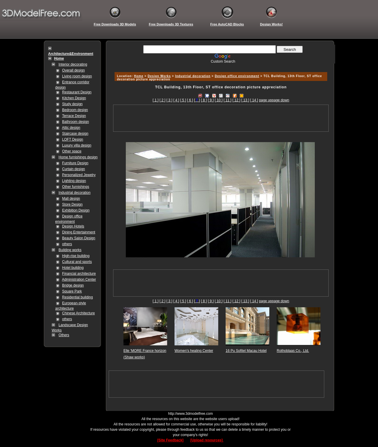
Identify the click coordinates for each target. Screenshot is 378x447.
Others (63, 335)
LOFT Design (72, 139)
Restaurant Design (76, 92)
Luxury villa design (76, 145)
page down (280, 100)
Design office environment (237, 76)
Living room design (77, 76)
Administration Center (79, 279)
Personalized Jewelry (78, 175)
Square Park (72, 291)
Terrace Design (74, 116)
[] (197, 100)
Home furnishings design (77, 157)
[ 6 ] (190, 100)
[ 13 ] (245, 100)
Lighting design (74, 181)
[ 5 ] (183, 100)
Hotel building (73, 268)
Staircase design (75, 133)
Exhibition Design (75, 210)
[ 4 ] (176, 100)
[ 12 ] (236, 100)
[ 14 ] (254, 100)
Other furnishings (75, 187)
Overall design (73, 70)
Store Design (72, 204)
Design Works (159, 76)
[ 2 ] (162, 100)
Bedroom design (75, 110)
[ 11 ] (228, 100)
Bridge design (73, 285)
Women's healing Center (194, 351)
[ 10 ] (219, 100)
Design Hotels (73, 226)
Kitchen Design (74, 98)
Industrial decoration (74, 193)
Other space (71, 151)
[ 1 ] (156, 100)
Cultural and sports (77, 262)
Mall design (71, 198)
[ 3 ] (169, 100)
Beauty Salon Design (78, 238)
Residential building (77, 297)
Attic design (71, 128)
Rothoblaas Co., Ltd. (293, 351)
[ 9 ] (211, 100)
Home (139, 76)
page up (265, 100)
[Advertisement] (220, 66)
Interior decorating (72, 64)
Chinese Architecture (78, 313)
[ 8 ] (204, 100)
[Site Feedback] (170, 440)
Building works (69, 250)
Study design (72, 104)
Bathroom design (75, 122)
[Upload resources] (207, 440)
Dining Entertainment (78, 232)
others (67, 244)
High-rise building (75, 256)
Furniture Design (75, 163)
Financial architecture (79, 274)
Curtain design (73, 169)
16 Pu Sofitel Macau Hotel (246, 351)
